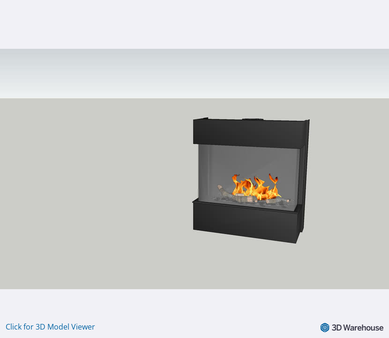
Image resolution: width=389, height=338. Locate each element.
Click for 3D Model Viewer (50, 327)
